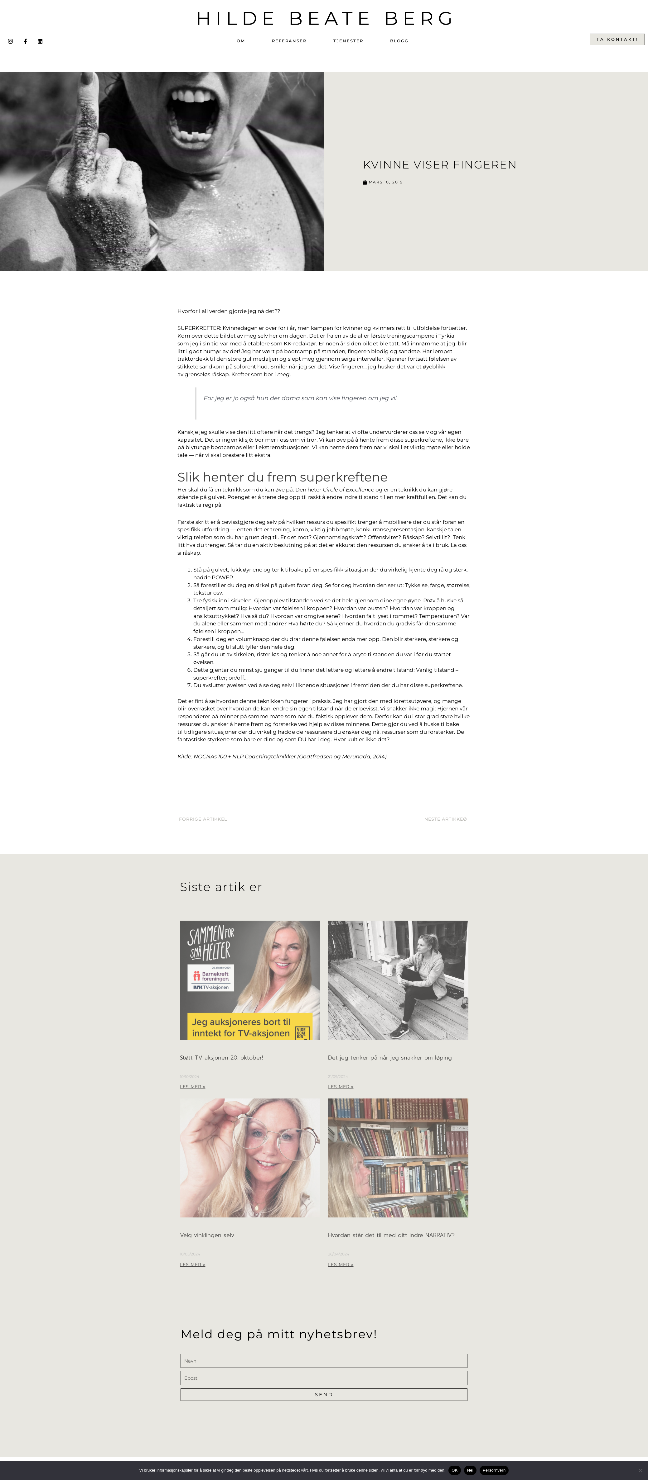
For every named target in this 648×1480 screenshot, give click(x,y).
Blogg (399, 40)
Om (241, 40)
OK (454, 1470)
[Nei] (640, 1470)
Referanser (289, 40)
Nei (470, 1470)
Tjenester (348, 40)
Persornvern (494, 1470)
